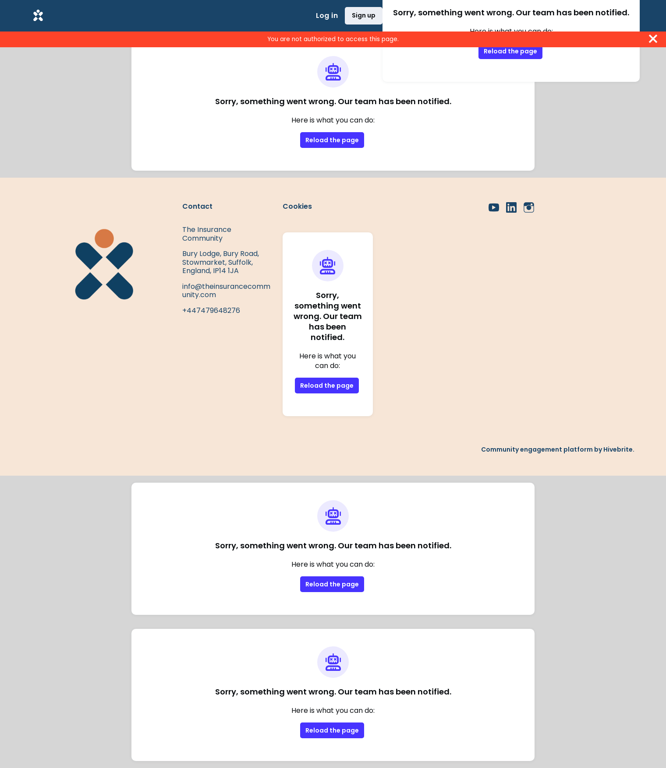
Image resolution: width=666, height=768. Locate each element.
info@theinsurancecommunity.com (226, 290)
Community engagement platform (537, 449)
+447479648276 (211, 310)
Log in (327, 16)
